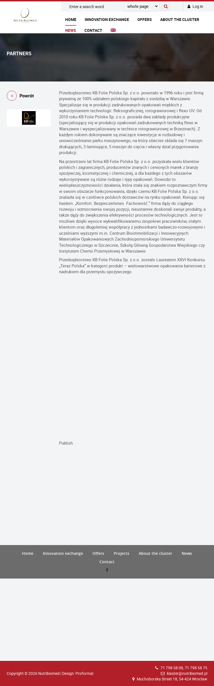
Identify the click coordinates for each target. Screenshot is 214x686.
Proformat (85, 673)
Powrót (20, 97)
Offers (144, 19)
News (70, 30)
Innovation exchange (107, 19)
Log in (195, 6)
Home (70, 19)
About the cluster (179, 19)
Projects (121, 553)
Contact (93, 30)
